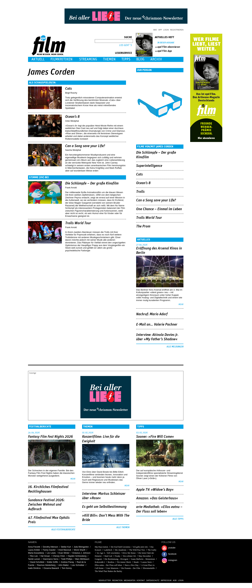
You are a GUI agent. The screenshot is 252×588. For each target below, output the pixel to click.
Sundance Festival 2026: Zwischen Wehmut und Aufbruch (46, 504)
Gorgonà (98, 559)
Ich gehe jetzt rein (140, 547)
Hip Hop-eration (101, 547)
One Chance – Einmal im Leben (159, 209)
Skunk (136, 562)
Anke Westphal (72, 121)
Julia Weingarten (81, 547)
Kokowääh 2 (100, 562)
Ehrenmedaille (149, 568)
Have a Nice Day (131, 565)
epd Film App (164, 51)
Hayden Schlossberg (77, 556)
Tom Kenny (67, 568)
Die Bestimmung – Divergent (116, 559)
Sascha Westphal (73, 150)
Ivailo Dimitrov (34, 568)
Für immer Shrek (124, 562)
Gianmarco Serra (50, 559)
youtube (171, 548)
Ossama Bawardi (51, 568)
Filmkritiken (61, 59)
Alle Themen (122, 527)
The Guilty (152, 550)
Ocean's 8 (72, 117)
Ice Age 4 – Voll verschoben (108, 553)
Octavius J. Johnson (81, 553)
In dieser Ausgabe (165, 43)
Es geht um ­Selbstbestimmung (104, 507)
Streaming (88, 59)
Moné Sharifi (79, 550)
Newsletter (105, 580)
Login (166, 30)
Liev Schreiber (77, 565)
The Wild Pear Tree (137, 550)
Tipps (125, 59)
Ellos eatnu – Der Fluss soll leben (108, 565)
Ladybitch (108, 550)
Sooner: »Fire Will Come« (155, 437)
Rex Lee (34, 556)
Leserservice (123, 53)
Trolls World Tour (78, 223)
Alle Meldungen (175, 347)
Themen (109, 59)
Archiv (156, 59)
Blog (140, 59)
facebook (172, 554)
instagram (172, 560)
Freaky (117, 556)
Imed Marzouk (64, 550)
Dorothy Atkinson (50, 547)
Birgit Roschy (71, 93)
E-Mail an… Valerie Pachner (156, 324)
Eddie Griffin (52, 562)
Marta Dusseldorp (36, 553)
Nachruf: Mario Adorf (152, 314)
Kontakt (141, 580)
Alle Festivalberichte (63, 529)
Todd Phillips (66, 559)
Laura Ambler (34, 550)
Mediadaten (129, 580)
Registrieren (176, 30)
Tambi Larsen (34, 559)
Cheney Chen (59, 556)
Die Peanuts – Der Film (130, 568)
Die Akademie (121, 550)
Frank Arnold (71, 187)
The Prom (143, 226)
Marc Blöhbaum (82, 559)
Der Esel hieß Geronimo (121, 547)
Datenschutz (152, 580)
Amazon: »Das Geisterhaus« (157, 498)
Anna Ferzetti (34, 547)
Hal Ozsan (45, 556)
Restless (111, 562)
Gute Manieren (112, 568)
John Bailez (63, 565)
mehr (181, 304)
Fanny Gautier (49, 550)
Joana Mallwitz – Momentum (143, 559)
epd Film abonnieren (168, 47)
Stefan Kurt (66, 547)
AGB (175, 580)
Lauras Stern (146, 562)
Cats (68, 89)
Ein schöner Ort (129, 556)
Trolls (140, 192)
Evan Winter (63, 553)
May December (144, 556)
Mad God (108, 556)
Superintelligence (149, 166)
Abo (155, 30)
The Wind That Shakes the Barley (108, 571)
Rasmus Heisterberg (46, 565)
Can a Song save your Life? (85, 146)
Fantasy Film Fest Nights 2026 (50, 437)
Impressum (166, 580)
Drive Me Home (129, 553)
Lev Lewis (51, 553)
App (160, 30)
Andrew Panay (67, 562)
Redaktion (117, 580)
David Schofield (37, 562)
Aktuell (38, 59)
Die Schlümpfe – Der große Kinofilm (92, 183)
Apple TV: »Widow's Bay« (155, 490)
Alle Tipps (177, 519)
